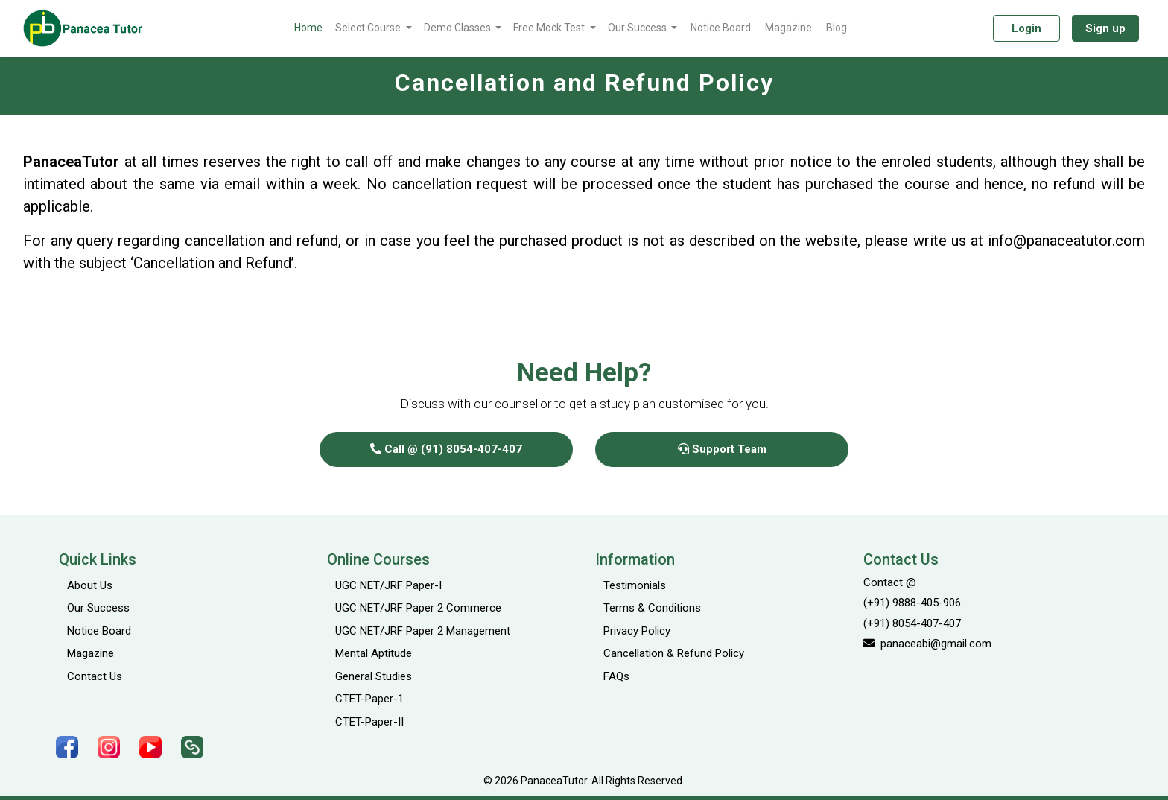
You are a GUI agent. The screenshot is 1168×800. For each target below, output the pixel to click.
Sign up (1105, 28)
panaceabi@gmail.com (927, 643)
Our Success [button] (638, 28)
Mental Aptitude (373, 653)
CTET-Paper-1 (369, 698)
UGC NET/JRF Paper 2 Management (422, 631)
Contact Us (94, 676)
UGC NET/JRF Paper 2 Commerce (418, 608)
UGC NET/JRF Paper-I (388, 585)
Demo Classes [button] (458, 28)
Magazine (788, 28)
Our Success (98, 608)
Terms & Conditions (652, 608)
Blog (836, 28)
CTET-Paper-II (369, 721)
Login (1026, 28)
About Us (89, 585)
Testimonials (634, 585)
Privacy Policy (636, 631)
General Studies (373, 676)
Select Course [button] (369, 28)
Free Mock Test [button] (550, 28)
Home (308, 28)
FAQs (616, 676)
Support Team (722, 449)
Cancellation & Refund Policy (673, 653)
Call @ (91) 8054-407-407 (446, 449)
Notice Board (721, 28)
